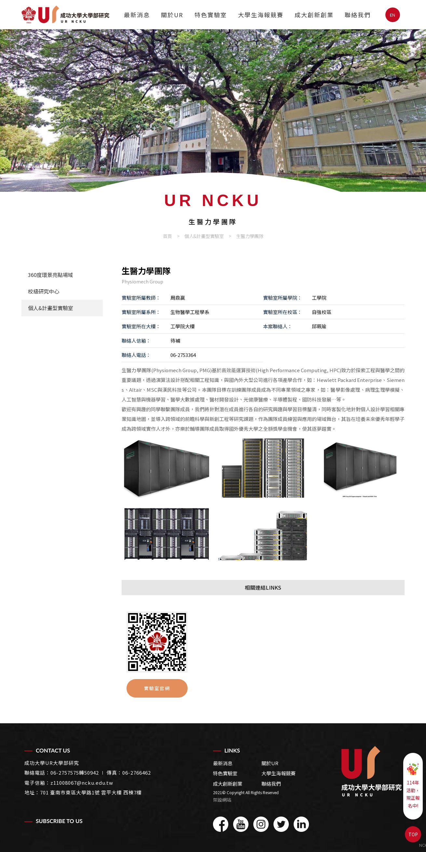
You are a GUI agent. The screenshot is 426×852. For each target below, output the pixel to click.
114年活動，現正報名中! (413, 786)
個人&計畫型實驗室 (204, 236)
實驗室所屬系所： (141, 311)
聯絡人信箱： (136, 340)
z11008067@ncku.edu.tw (81, 782)
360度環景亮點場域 (50, 275)
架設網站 (222, 799)
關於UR (172, 14)
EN (392, 15)
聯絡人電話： (136, 354)
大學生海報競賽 (261, 14)
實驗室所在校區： (282, 311)
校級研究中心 (43, 291)
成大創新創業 (314, 14)
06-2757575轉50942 (74, 772)
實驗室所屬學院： (282, 297)
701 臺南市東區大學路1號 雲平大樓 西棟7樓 (91, 792)
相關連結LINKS (263, 587)
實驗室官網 (157, 688)
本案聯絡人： (277, 326)
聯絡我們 (358, 14)
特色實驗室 (210, 14)
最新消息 (137, 14)
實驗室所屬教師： (141, 297)
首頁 (167, 236)
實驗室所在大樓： (141, 326)
